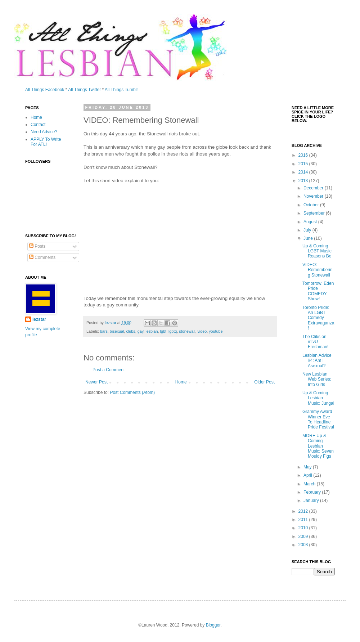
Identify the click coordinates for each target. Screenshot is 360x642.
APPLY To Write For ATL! (46, 142)
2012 (303, 511)
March (310, 483)
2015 (303, 163)
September (314, 213)
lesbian (151, 331)
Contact (38, 124)
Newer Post (96, 382)
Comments (42, 257)
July (307, 230)
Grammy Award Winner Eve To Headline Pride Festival (318, 419)
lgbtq (172, 331)
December (314, 187)
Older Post (264, 382)
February (312, 492)
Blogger (213, 625)
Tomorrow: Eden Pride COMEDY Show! (318, 291)
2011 (303, 519)
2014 (303, 172)
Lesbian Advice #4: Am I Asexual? (317, 360)
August (310, 221)
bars (104, 331)
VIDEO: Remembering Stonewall (317, 270)
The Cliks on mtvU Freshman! (315, 342)
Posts (37, 246)
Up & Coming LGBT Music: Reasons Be (317, 251)
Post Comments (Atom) (132, 392)
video (202, 331)
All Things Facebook (44, 89)
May (308, 467)
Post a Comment (109, 369)
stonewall (187, 331)
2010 (303, 527)
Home (181, 382)
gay (141, 331)
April (308, 475)
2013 (303, 180)
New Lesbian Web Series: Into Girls (316, 379)
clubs (130, 331)
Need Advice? (44, 131)
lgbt (163, 331)
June (308, 238)
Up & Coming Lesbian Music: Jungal (318, 398)
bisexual (117, 331)
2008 (303, 544)
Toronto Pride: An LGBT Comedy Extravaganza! (318, 318)
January (311, 500)
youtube (215, 331)
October (311, 204)
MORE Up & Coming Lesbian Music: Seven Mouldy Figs (318, 446)
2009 (303, 536)
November (314, 196)
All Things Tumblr (121, 89)
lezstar (39, 319)
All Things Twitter (84, 89)
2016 (303, 155)
